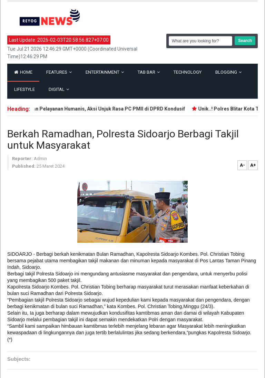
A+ (253, 165)
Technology (188, 72)
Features (59, 72)
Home (23, 72)
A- (242, 165)
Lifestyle (24, 89)
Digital (59, 89)
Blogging (228, 72)
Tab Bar (149, 72)
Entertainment (105, 72)
